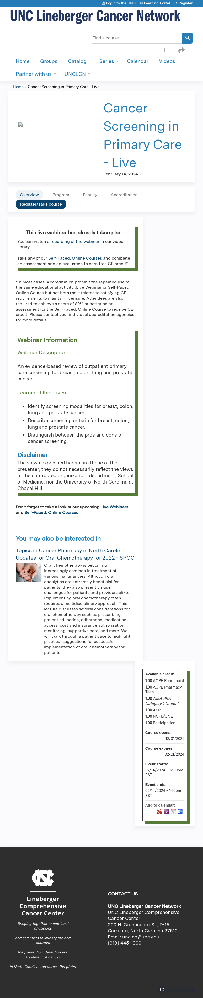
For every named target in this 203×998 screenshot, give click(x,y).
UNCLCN (75, 74)
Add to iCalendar (173, 811)
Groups (48, 61)
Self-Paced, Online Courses (75, 258)
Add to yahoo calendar (166, 811)
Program (60, 194)
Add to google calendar (159, 811)
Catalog (77, 61)
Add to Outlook (180, 811)
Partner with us (34, 74)
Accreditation (124, 194)
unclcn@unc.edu (140, 937)
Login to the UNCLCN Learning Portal (138, 3)
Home (23, 61)
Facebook (166, 49)
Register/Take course (41, 204)
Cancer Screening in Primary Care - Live (63, 86)
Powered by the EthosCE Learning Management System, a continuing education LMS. (176, 989)
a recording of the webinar (73, 241)
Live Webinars (114, 507)
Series (106, 61)
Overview (29, 194)
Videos (167, 61)
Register (185, 3)
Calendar (137, 61)
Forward (181, 49)
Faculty (90, 194)
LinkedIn (174, 49)
